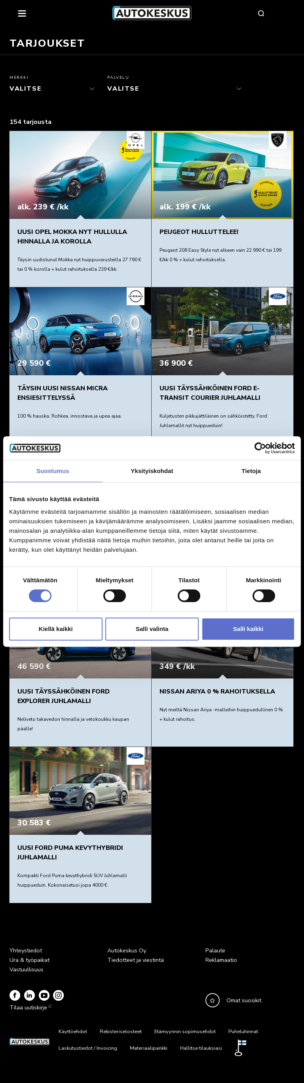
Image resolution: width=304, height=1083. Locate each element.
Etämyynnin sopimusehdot (185, 1031)
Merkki (19, 77)
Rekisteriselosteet (121, 1031)
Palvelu (118, 77)
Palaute (215, 950)
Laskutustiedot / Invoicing (88, 1048)
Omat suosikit (243, 1000)
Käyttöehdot (73, 1031)
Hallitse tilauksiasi (201, 1048)
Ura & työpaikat (29, 960)
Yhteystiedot (26, 950)
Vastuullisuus (27, 969)
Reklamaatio (221, 960)
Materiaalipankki (148, 1048)
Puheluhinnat (243, 1031)
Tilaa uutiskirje (30, 1007)
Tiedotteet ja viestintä (135, 960)
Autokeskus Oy (126, 950)
